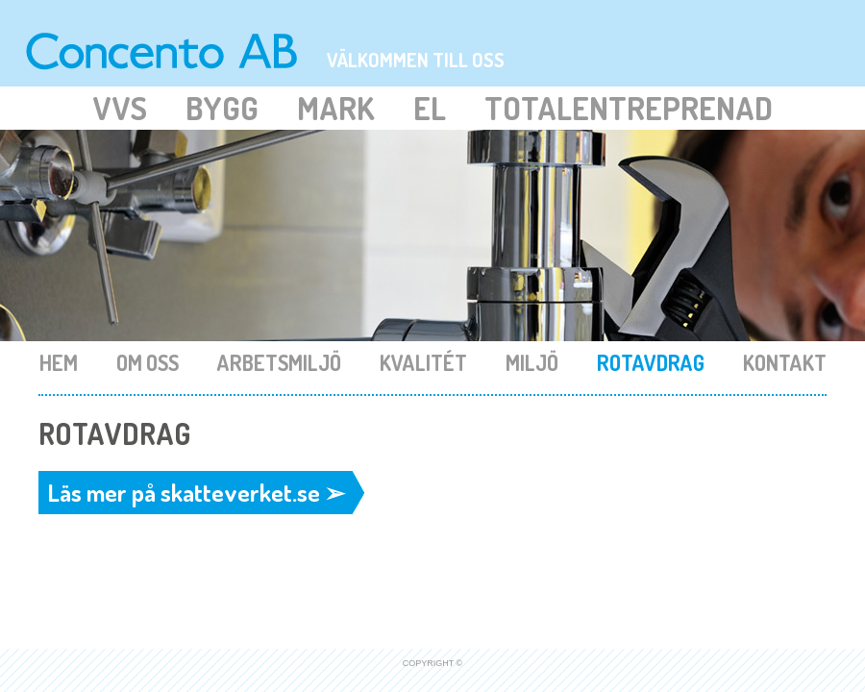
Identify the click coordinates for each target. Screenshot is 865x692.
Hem (60, 362)
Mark (336, 107)
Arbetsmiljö (281, 362)
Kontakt (785, 362)
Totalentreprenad (628, 107)
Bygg (222, 107)
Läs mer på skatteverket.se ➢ (196, 492)
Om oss (149, 362)
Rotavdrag (652, 362)
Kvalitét (425, 362)
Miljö (534, 362)
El (429, 107)
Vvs (119, 107)
